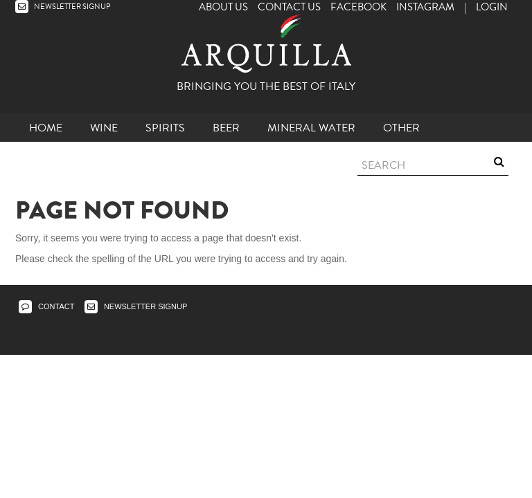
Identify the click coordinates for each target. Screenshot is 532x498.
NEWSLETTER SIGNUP (63, 6)
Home (45, 128)
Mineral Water (311, 128)
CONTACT (46, 306)
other (401, 128)
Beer (226, 128)
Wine (104, 128)
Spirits (165, 128)
